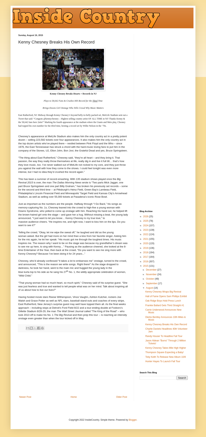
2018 (146, 252)
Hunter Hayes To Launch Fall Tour (162, 361)
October (150, 278)
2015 (146, 266)
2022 (146, 234)
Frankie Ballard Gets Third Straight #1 (164, 305)
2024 (146, 225)
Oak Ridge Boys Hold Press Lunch (163, 300)
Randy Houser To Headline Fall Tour (163, 336)
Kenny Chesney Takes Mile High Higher (165, 348)
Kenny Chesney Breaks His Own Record (166, 324)
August (150, 288)
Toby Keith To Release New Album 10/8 (165, 357)
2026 (146, 216)
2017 (146, 257)
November (151, 274)
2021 (146, 239)
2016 (146, 261)
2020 (146, 243)
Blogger (133, 420)
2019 (146, 248)
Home (74, 397)
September (152, 283)
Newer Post (25, 397)
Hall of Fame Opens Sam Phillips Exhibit (166, 296)
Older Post (121, 397)
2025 (146, 221)
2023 (146, 230)
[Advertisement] (73, 364)
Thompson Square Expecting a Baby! (164, 352)
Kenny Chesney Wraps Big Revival (163, 291)
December (151, 269)
